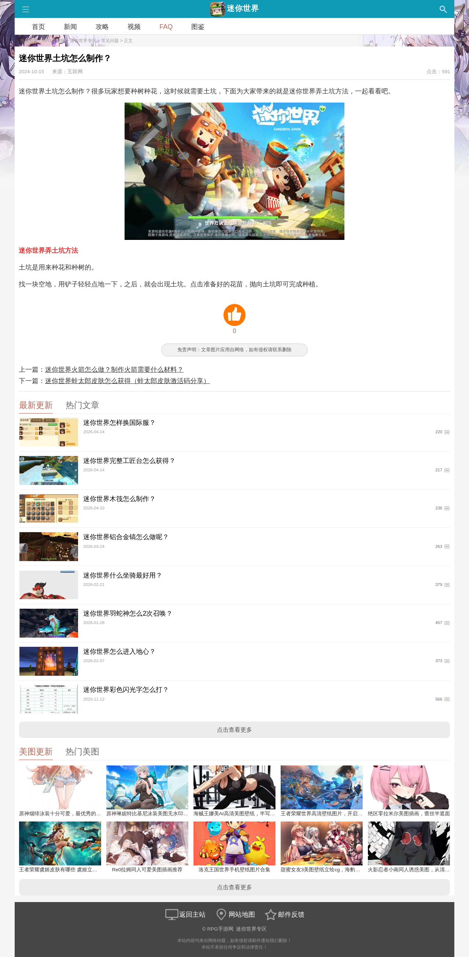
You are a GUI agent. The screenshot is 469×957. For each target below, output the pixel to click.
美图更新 (36, 751)
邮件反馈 (283, 914)
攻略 (102, 26)
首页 (38, 26)
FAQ (166, 26)
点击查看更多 (234, 730)
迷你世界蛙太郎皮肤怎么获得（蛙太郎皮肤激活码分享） (127, 381)
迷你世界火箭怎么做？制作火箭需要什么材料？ (114, 369)
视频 (134, 26)
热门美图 (82, 751)
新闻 (70, 26)
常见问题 (110, 40)
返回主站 (185, 914)
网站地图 (234, 914)
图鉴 (197, 26)
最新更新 (36, 405)
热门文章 (82, 405)
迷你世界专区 (83, 40)
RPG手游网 (53, 40)
